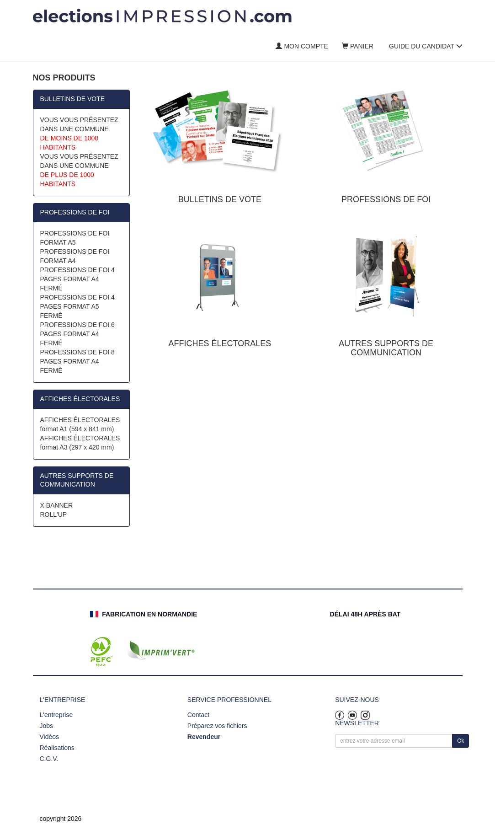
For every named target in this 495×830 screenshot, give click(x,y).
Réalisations (57, 747)
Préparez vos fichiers (217, 725)
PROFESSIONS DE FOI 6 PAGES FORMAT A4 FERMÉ (77, 334)
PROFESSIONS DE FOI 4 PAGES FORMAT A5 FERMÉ (77, 306)
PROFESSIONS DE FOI (75, 212)
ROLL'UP (53, 514)
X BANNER (56, 505)
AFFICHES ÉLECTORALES (80, 398)
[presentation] (404, 769)
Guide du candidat (426, 46)
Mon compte (302, 46)
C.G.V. (49, 758)
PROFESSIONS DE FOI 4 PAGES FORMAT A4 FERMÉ (77, 279)
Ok (460, 741)
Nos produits (64, 77)
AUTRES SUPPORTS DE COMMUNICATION (77, 480)
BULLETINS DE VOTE (72, 98)
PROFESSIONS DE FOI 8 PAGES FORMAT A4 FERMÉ (77, 361)
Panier (357, 46)
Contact (198, 714)
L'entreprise (56, 714)
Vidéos (49, 736)
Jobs (46, 725)
